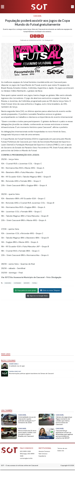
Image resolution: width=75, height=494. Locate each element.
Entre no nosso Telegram (50, 290)
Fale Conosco (43, 454)
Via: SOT (5, 277)
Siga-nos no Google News (37, 296)
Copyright (64, 465)
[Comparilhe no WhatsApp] (38, 36)
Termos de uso (62, 448)
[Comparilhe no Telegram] (42, 36)
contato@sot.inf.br (26, 458)
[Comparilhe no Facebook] (31, 36)
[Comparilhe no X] (35, 36)
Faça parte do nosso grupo (25, 290)
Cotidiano (17, 283)
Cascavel (37, 16)
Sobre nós (60, 451)
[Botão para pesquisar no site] (72, 6)
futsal (34, 283)
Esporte (26, 283)
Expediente (42, 456)
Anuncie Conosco (44, 451)
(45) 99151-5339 (25, 451)
